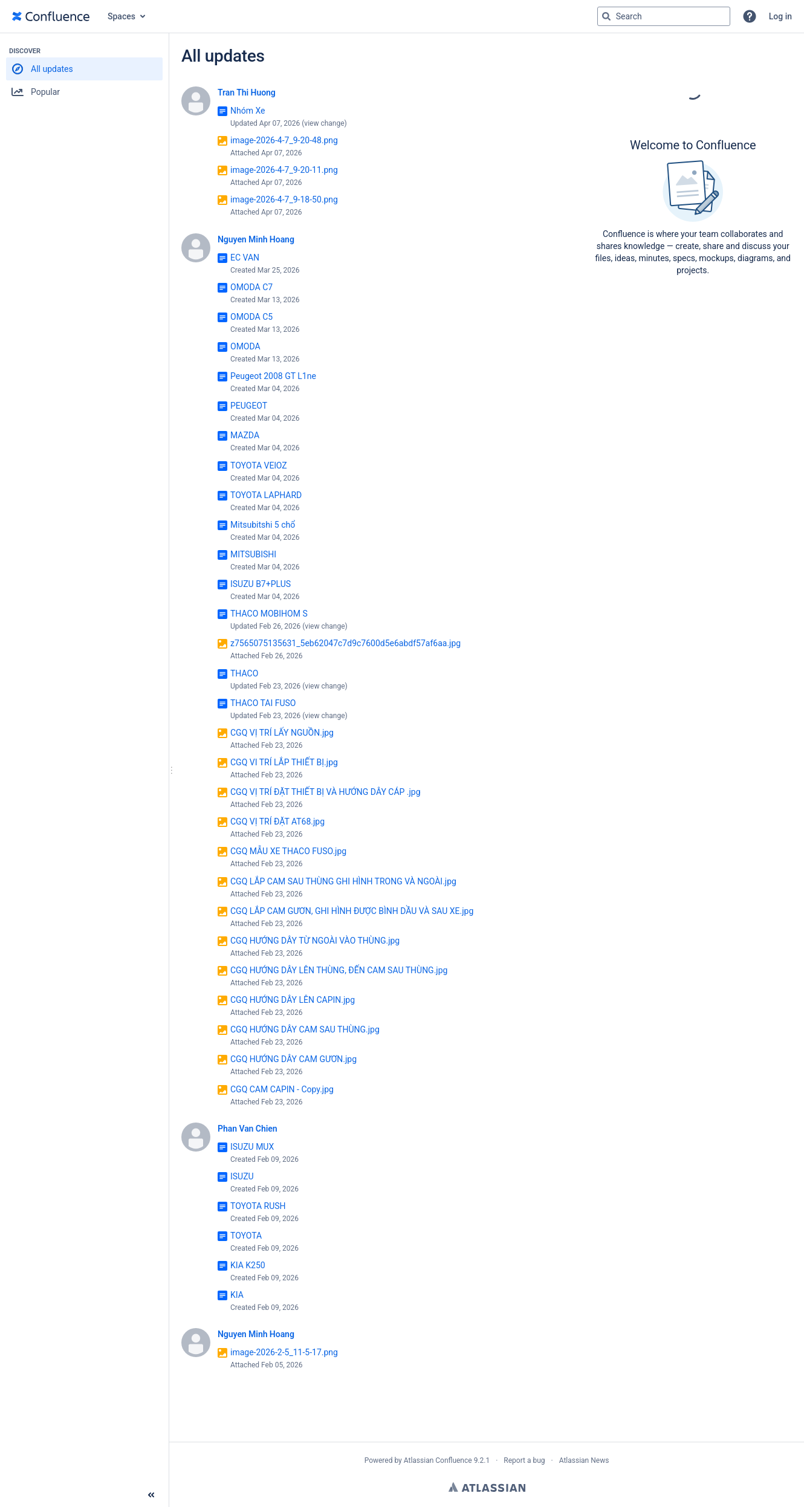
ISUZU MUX (252, 1147)
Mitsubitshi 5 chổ (262, 525)
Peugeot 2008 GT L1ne (273, 376)
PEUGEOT (248, 405)
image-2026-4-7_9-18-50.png (284, 199)
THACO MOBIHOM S (269, 613)
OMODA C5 (251, 317)
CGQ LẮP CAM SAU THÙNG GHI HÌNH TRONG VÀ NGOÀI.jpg (343, 881)
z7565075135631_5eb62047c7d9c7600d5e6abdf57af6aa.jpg (345, 643)
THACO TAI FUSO (263, 703)
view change (324, 123)
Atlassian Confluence (438, 1460)
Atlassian (487, 1487)
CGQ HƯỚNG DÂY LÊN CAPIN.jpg (292, 1000)
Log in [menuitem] (780, 16)
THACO (244, 673)
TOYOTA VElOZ (258, 465)
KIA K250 (247, 1265)
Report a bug (524, 1460)
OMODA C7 (251, 287)
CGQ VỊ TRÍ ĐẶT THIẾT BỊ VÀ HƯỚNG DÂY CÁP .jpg (325, 792)
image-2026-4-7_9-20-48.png (284, 140)
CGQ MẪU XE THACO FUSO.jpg (288, 851)
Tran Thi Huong (247, 92)
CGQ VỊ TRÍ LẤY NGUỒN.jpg (282, 732)
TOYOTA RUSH (258, 1206)
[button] (749, 16)
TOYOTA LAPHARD (266, 495)
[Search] (606, 16)
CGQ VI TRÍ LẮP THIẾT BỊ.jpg (284, 762)
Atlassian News (584, 1460)
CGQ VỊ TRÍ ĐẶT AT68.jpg (277, 821)
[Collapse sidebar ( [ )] (151, 1495)
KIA (237, 1295)
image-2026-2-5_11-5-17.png (284, 1352)
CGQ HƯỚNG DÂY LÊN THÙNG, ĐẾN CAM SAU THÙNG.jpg (338, 970)
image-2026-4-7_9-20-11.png (284, 170)
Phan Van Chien (247, 1128)
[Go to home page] (51, 16)
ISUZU (242, 1176)
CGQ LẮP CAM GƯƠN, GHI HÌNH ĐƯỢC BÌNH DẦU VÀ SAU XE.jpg (351, 911)
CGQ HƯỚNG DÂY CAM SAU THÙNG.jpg (305, 1029)
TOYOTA (246, 1235)
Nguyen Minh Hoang (256, 239)
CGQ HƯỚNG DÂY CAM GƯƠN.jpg (293, 1059)
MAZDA (244, 435)
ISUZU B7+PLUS (260, 584)
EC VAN (244, 257)
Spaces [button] (121, 16)
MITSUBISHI (253, 554)
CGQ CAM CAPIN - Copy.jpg (282, 1089)
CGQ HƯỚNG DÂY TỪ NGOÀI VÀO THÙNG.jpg (315, 940)
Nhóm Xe (247, 110)
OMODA (245, 346)
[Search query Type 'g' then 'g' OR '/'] (663, 16)
